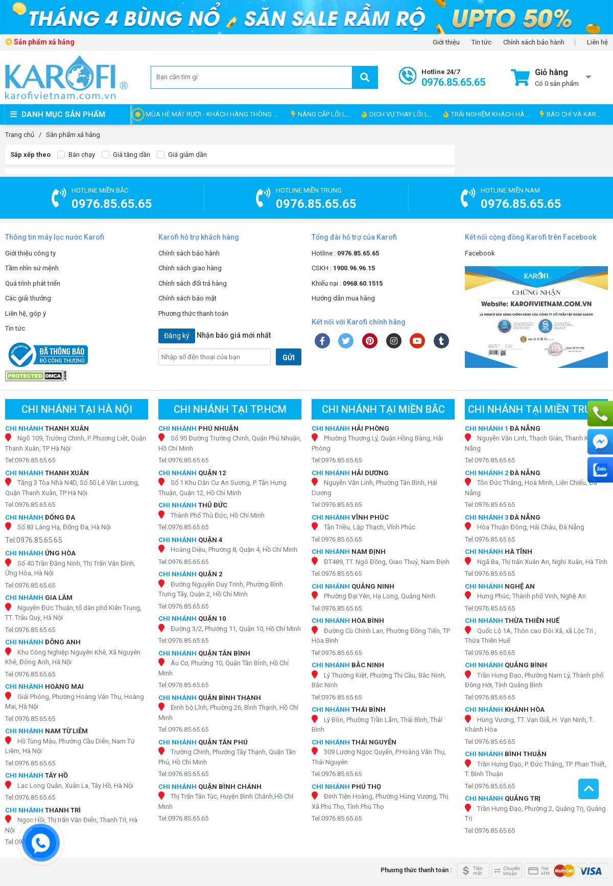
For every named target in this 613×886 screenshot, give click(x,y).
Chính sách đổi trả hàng (192, 283)
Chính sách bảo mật (187, 298)
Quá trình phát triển (32, 283)
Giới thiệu (446, 42)
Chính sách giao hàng (190, 268)
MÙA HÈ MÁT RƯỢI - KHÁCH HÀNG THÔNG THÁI (216, 114)
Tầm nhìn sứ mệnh (32, 268)
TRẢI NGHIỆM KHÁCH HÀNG (488, 114)
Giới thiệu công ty (30, 253)
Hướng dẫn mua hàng (343, 298)
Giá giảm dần (182, 155)
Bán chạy (76, 155)
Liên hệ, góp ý (25, 313)
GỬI (288, 358)
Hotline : (345, 253)
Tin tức (481, 42)
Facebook (480, 253)
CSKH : (343, 268)
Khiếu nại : (347, 283)
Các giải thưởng (28, 298)
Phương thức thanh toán (193, 313)
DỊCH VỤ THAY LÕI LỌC (399, 114)
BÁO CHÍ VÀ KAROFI (573, 114)
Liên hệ (597, 42)
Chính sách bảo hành (533, 42)
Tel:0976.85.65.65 (30, 460)
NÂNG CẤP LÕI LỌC (323, 114)
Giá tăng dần (126, 155)
